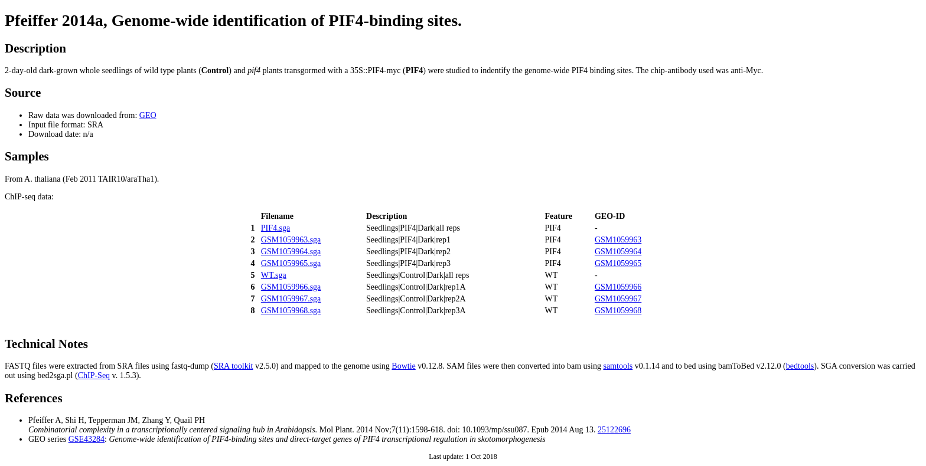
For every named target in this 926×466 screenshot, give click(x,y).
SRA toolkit (233, 366)
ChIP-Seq (94, 375)
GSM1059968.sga (291, 310)
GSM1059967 (618, 298)
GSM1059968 (618, 310)
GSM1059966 (618, 287)
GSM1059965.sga (291, 263)
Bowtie (403, 366)
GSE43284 (87, 439)
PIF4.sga (275, 228)
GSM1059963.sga (291, 239)
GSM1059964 (618, 251)
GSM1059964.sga (291, 251)
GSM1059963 (618, 239)
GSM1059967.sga (291, 298)
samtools (617, 366)
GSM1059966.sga (291, 287)
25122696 (614, 429)
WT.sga (273, 275)
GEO (147, 115)
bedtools (800, 366)
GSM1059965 (618, 263)
